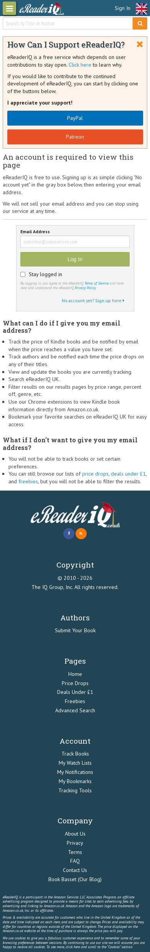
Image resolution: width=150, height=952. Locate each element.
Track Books (75, 753)
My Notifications (75, 772)
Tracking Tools (75, 790)
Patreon (75, 136)
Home (75, 674)
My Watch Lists (75, 762)
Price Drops (75, 683)
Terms (75, 852)
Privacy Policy (85, 287)
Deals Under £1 (75, 692)
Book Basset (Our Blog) (75, 879)
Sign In (122, 8)
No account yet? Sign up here (93, 300)
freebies (28, 481)
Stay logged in (45, 274)
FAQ (75, 860)
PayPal (75, 118)
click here (73, 946)
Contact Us (75, 870)
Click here (80, 64)
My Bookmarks (75, 781)
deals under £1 (128, 473)
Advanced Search (75, 710)
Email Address (35, 231)
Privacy (75, 842)
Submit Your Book (75, 630)
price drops (95, 473)
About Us (75, 833)
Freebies (75, 701)
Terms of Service (96, 283)
